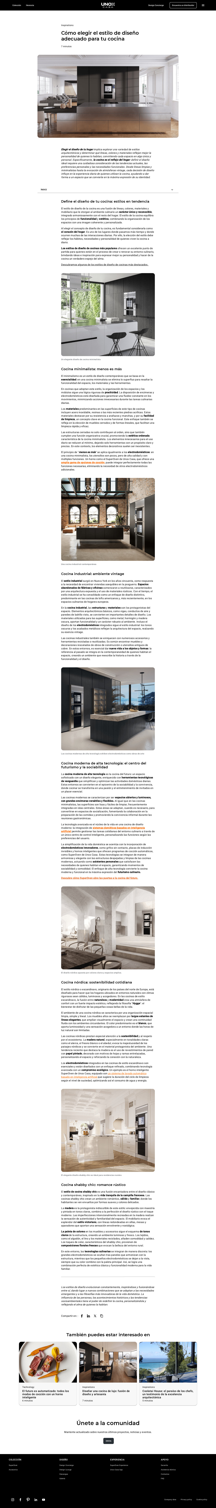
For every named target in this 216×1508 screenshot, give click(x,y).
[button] (108, 189)
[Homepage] (108, 5)
